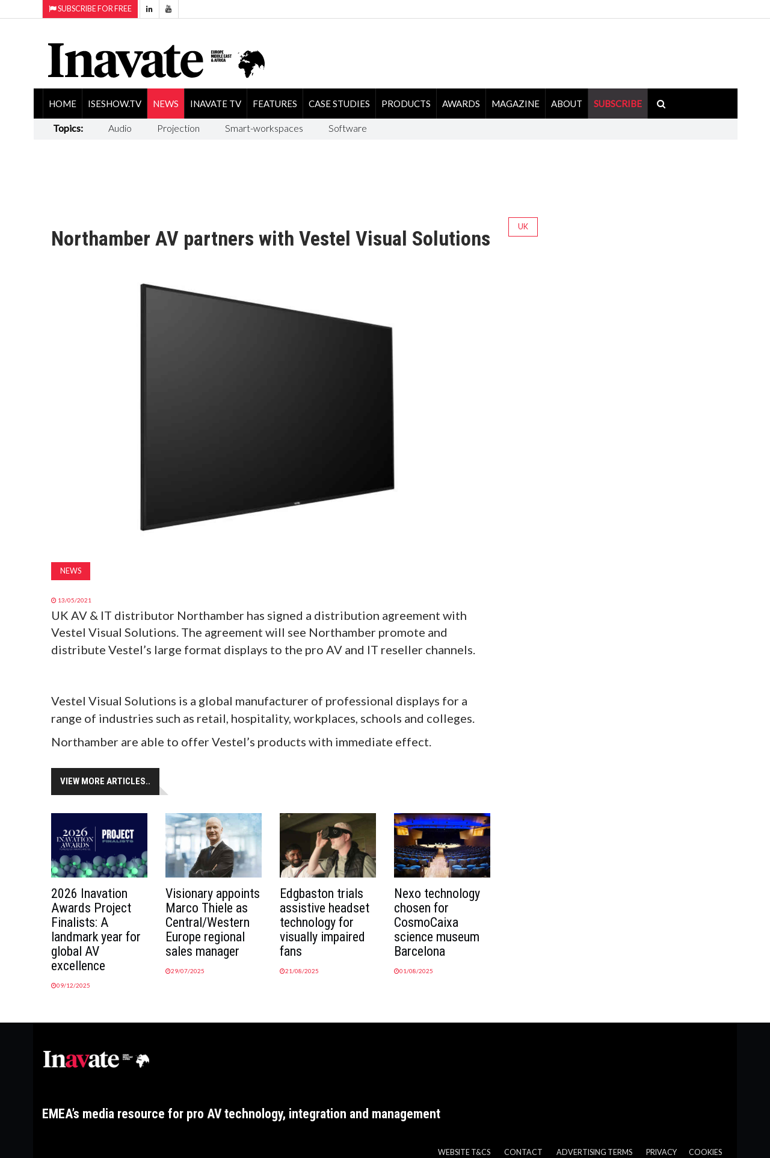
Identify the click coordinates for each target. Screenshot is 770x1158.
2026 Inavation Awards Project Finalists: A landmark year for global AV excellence (96, 929)
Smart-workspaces (264, 128)
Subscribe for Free (90, 8)
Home (62, 103)
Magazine (515, 103)
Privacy (661, 1152)
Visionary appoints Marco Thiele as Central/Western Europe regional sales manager (212, 922)
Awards (461, 103)
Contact (523, 1152)
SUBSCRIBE (618, 103)
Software (347, 128)
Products (406, 103)
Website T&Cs (464, 1152)
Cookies (705, 1152)
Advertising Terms (594, 1152)
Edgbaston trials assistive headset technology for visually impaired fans (324, 922)
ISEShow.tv (114, 103)
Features (275, 103)
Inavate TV (215, 103)
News (166, 103)
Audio (120, 128)
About (566, 103)
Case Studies (339, 103)
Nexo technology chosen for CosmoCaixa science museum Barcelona (437, 922)
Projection (178, 128)
